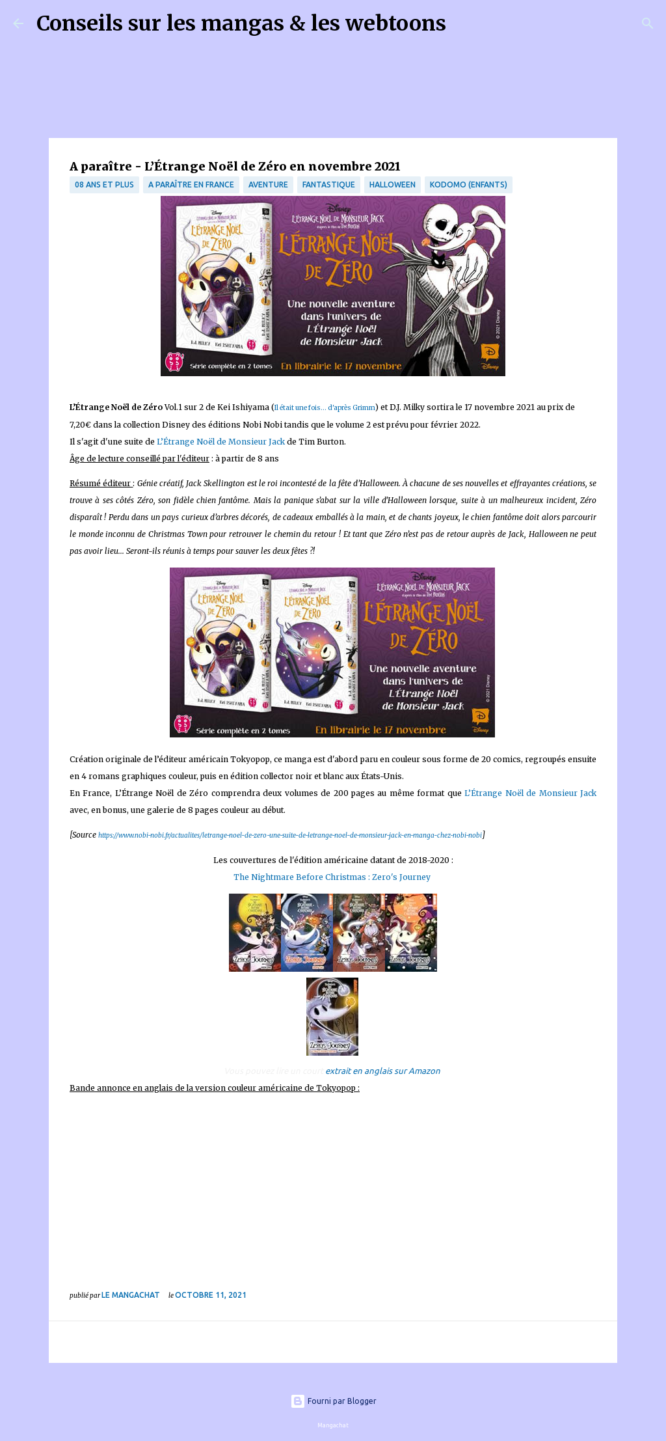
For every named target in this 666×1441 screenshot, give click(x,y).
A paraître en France (191, 184)
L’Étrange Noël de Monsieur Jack (221, 441)
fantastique (328, 184)
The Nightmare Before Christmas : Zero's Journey (333, 877)
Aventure (268, 184)
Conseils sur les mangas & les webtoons (241, 23)
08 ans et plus (104, 184)
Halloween (392, 184)
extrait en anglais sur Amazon (382, 1070)
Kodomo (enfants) (468, 184)
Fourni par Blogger (333, 1401)
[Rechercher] (464, 23)
